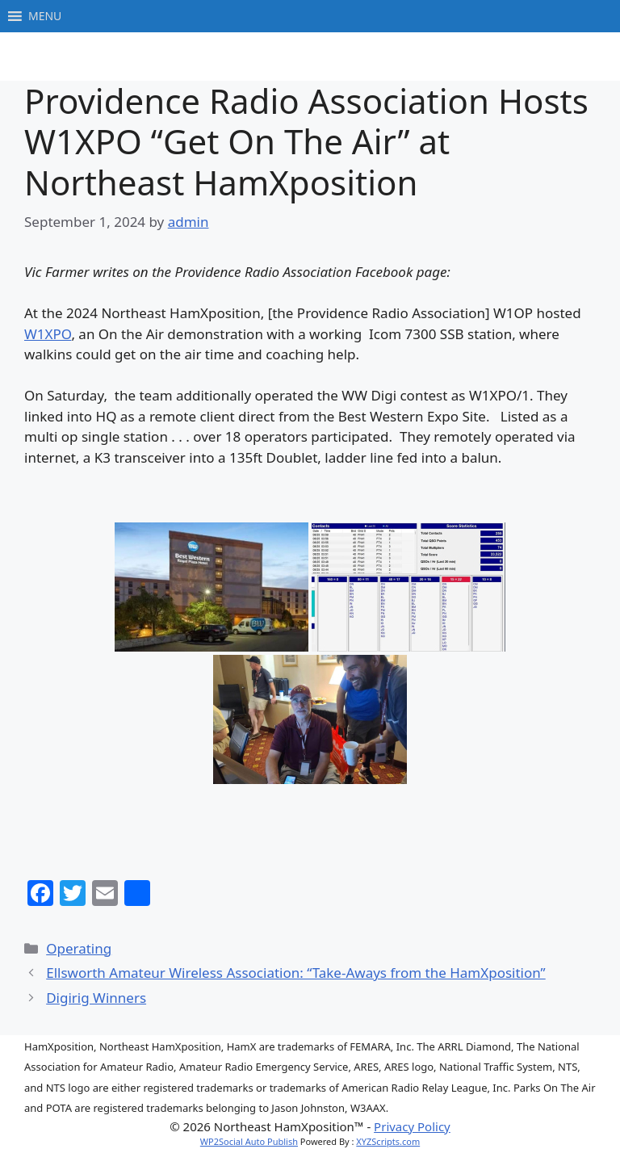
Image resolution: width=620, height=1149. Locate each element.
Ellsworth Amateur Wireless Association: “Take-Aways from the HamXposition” (296, 972)
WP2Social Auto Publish (249, 1141)
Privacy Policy (412, 1126)
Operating (78, 948)
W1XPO (47, 334)
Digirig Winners (96, 997)
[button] (44, 16)
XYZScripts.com (388, 1141)
